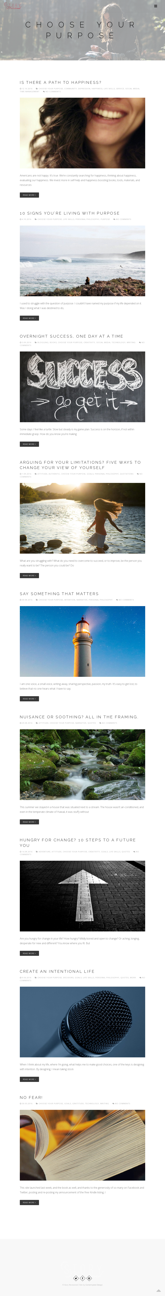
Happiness (97, 88)
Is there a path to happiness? (61, 82)
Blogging (43, 342)
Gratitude (78, 1103)
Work (133, 977)
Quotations (126, 474)
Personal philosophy (87, 219)
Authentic (54, 474)
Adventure (44, 851)
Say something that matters (59, 593)
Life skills (109, 88)
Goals (90, 474)
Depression (84, 88)
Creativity (89, 342)
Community (70, 88)
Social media (132, 88)
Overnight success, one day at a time (72, 336)
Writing (131, 342)
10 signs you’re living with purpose (70, 213)
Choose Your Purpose (51, 88)
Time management (29, 91)
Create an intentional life (57, 971)
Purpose (105, 219)
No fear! (31, 1097)
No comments (52, 91)
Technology (119, 342)
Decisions (68, 977)
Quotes (92, 723)
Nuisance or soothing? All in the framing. (79, 717)
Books (53, 342)
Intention (69, 600)
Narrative (82, 600)
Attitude (42, 474)
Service (120, 88)
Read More (29, 195)
